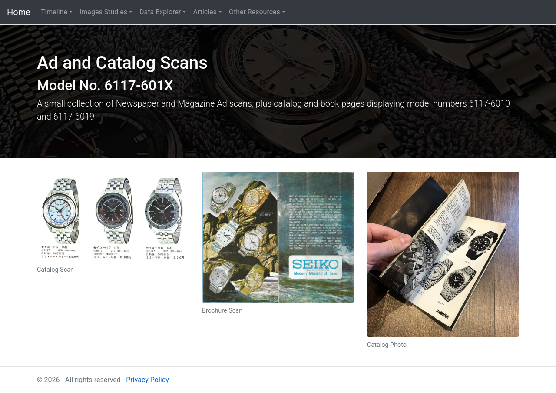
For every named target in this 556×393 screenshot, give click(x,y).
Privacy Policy (147, 380)
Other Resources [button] (254, 12)
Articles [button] (204, 12)
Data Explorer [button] (160, 12)
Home (18, 12)
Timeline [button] (54, 12)
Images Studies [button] (103, 12)
